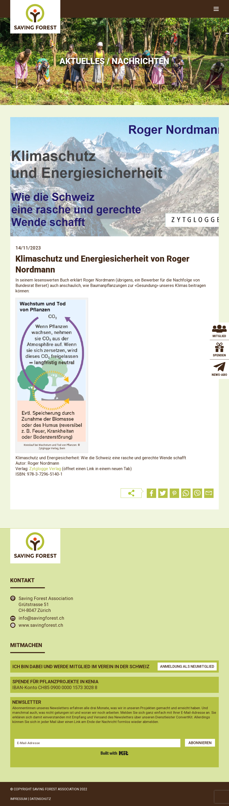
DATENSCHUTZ (43, 799)
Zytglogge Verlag (45, 468)
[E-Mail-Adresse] (96, 743)
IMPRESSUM (20, 799)
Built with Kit (114, 753)
